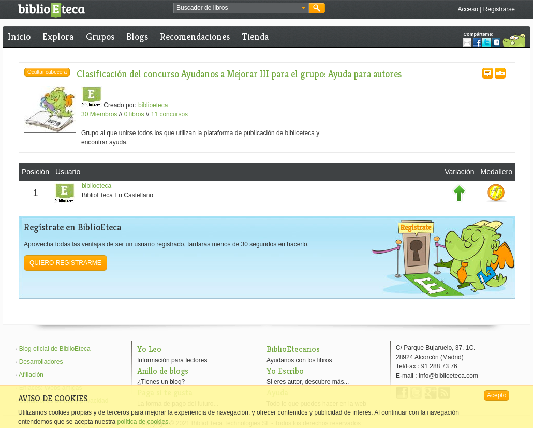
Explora (57, 36)
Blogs (137, 36)
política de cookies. (143, 421)
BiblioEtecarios (293, 349)
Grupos (100, 36)
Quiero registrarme (65, 263)
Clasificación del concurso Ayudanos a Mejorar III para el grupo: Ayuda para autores (239, 74)
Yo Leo (149, 349)
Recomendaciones (195, 36)
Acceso (467, 9)
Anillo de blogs (162, 370)
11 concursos (169, 114)
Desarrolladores (41, 361)
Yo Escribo (285, 370)
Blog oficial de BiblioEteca (55, 348)
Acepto (496, 395)
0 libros (134, 114)
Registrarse (499, 9)
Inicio (19, 36)
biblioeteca (153, 105)
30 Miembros (99, 114)
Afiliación (31, 374)
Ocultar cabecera (47, 72)
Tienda (255, 36)
